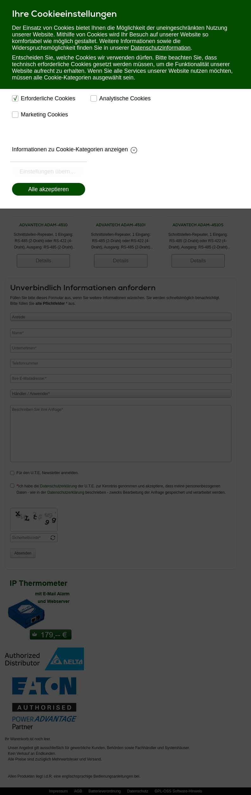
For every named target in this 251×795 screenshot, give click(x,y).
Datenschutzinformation (161, 48)
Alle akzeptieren (48, 189)
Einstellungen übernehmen (52, 171)
